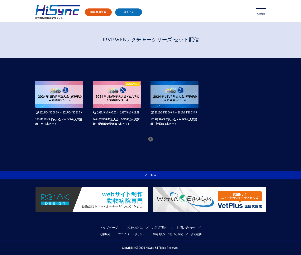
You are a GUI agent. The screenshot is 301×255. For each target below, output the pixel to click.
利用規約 (104, 234)
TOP (150, 175)
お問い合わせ (186, 227)
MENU (261, 11)
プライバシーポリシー (131, 234)
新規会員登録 (98, 12)
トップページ (109, 227)
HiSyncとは (135, 227)
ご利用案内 (159, 227)
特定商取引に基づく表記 (168, 234)
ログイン (128, 12)
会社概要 (196, 234)
